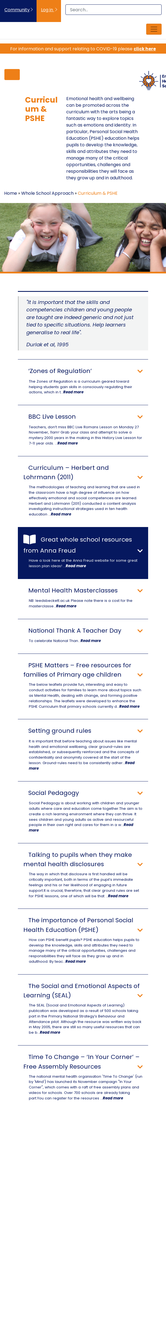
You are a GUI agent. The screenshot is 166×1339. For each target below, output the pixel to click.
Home (10, 193)
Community (17, 10)
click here (145, 49)
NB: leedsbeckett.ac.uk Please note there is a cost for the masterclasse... (80, 603)
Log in (47, 10)
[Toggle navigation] (154, 29)
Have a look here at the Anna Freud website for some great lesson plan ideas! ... (83, 563)
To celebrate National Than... (65, 640)
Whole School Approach (47, 193)
